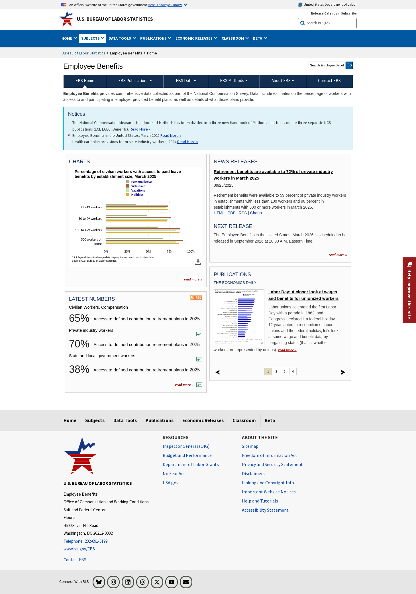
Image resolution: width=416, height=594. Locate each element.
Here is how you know (165, 4)
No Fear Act (174, 473)
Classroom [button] (233, 38)
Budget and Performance (187, 455)
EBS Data (184, 80)
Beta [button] (258, 38)
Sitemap (250, 446)
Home (70, 420)
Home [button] (67, 38)
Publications (160, 420)
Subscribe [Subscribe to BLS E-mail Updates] (349, 13)
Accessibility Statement (265, 510)
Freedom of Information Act (269, 455)
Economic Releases (203, 420)
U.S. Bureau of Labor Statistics (115, 19)
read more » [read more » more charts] (193, 279)
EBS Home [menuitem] (85, 80)
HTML (219, 213)
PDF (232, 213)
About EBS (281, 80)
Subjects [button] (91, 38)
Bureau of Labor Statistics (83, 53)
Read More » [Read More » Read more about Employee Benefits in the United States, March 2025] (170, 135)
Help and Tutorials (260, 501)
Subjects (95, 420)
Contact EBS (75, 559)
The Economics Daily (235, 282)
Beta (270, 420)
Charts (256, 213)
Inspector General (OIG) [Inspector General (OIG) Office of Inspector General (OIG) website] (186, 446)
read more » (184, 385)
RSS (243, 213)
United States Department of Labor (327, 4)
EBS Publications (133, 80)
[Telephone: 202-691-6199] (109, 541)
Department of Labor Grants (191, 464)
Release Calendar (325, 13)
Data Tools (125, 420)
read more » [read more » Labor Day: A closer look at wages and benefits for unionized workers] (287, 350)
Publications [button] (154, 38)
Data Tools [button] (120, 38)
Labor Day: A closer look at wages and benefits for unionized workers (303, 295)
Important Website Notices (269, 492)
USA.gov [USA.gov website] (170, 482)
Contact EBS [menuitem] (329, 80)
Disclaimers (253, 473)
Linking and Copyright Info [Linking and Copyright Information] (268, 482)
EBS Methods (232, 80)
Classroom (244, 420)
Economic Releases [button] (194, 38)
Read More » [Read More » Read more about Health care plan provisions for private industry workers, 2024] (187, 141)
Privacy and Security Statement (272, 464)
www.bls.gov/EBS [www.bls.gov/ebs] (79, 549)
